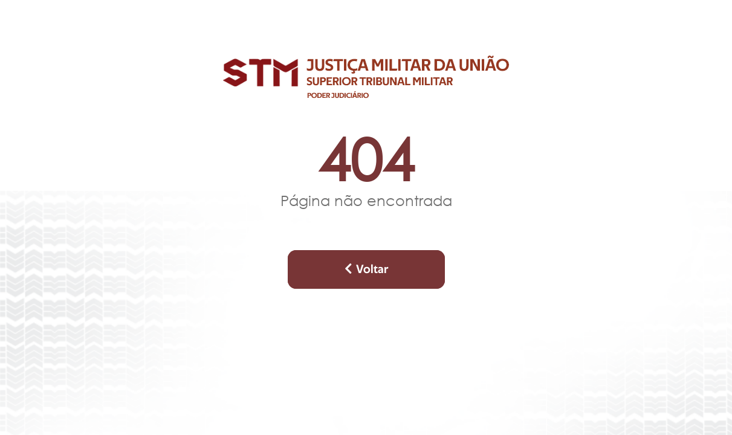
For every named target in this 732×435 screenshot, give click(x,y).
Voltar (366, 269)
